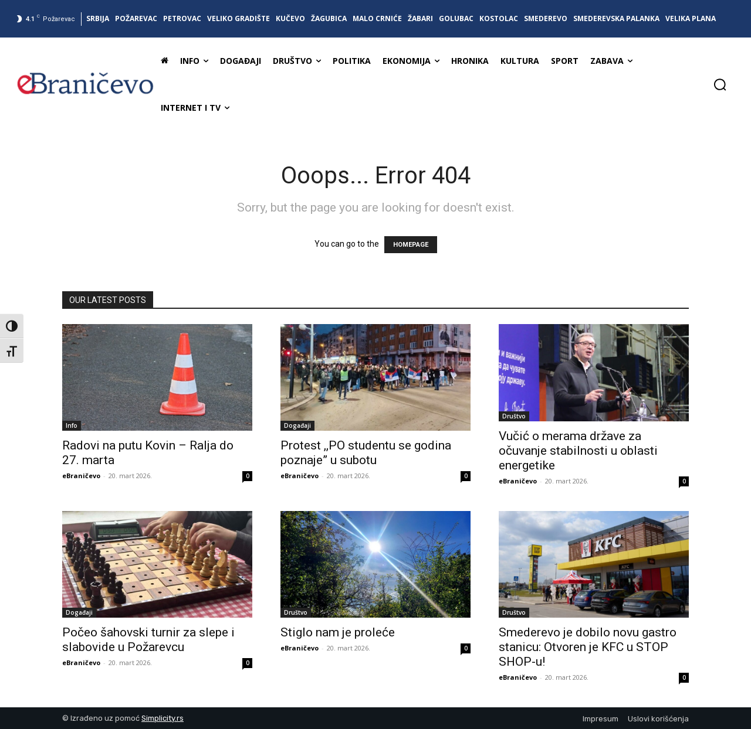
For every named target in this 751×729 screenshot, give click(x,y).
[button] (720, 84)
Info (71, 425)
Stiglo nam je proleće (337, 632)
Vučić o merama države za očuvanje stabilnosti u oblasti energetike (578, 450)
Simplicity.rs (162, 718)
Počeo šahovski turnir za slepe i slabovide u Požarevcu (148, 639)
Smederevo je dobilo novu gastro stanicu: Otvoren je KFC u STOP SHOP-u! (587, 647)
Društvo (514, 416)
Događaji (297, 425)
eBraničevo (81, 475)
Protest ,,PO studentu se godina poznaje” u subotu (365, 452)
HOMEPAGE (410, 244)
